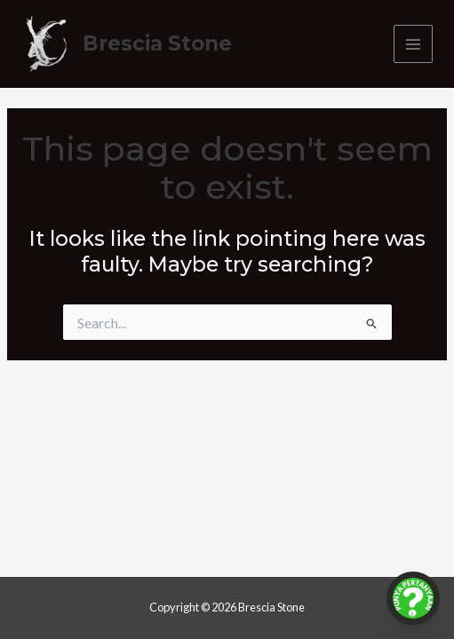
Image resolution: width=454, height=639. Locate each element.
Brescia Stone (157, 43)
